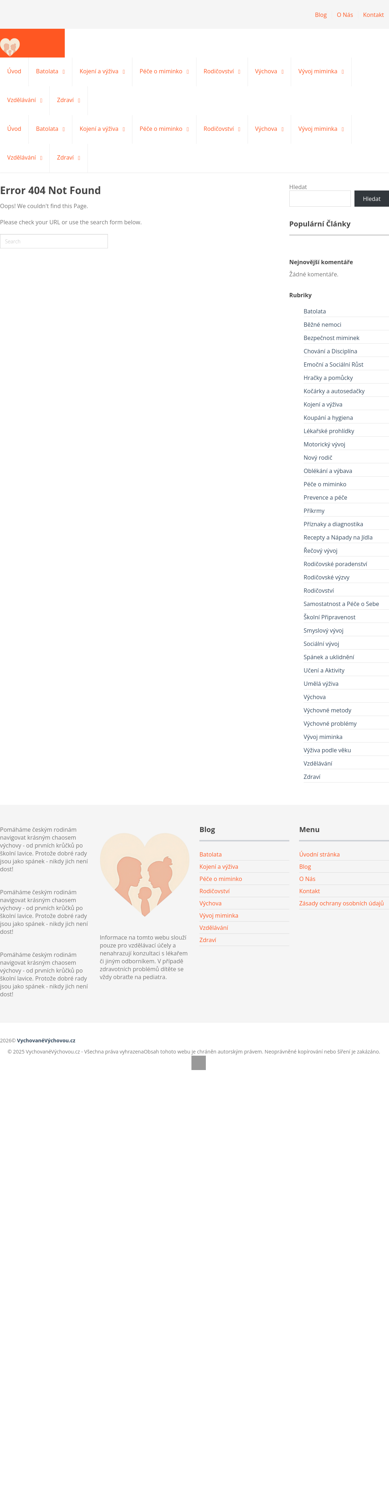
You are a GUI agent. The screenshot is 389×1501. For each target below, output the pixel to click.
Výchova (266, 71)
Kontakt (373, 15)
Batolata (47, 71)
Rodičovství (219, 71)
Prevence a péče (325, 497)
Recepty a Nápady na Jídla (338, 537)
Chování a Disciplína (330, 351)
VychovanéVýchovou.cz (46, 1040)
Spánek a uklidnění (329, 657)
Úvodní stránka (319, 854)
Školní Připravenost (330, 617)
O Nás (345, 15)
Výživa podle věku (327, 750)
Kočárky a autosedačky (334, 391)
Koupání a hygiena (328, 418)
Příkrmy (314, 511)
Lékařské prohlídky (329, 431)
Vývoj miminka (317, 71)
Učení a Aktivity (324, 670)
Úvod (14, 71)
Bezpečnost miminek (331, 338)
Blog (321, 15)
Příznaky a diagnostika (333, 524)
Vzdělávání (21, 100)
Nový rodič (318, 458)
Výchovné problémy (330, 723)
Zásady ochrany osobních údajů (341, 903)
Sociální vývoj (321, 644)
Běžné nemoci (322, 325)
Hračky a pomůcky (328, 378)
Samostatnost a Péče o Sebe (341, 604)
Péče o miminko (161, 71)
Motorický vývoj (324, 444)
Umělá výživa (321, 684)
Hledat (298, 187)
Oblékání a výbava (328, 471)
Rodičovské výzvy (326, 577)
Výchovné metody (328, 710)
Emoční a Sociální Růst (333, 364)
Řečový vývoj (321, 551)
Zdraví (65, 100)
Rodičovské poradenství (335, 564)
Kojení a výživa (99, 71)
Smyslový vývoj (324, 630)
